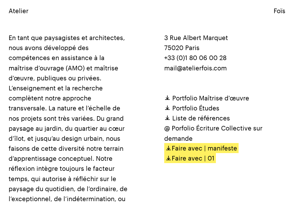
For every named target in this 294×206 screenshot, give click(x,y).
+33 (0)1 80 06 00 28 (195, 57)
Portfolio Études (191, 108)
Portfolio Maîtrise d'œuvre (206, 98)
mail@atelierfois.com (195, 68)
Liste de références (197, 118)
